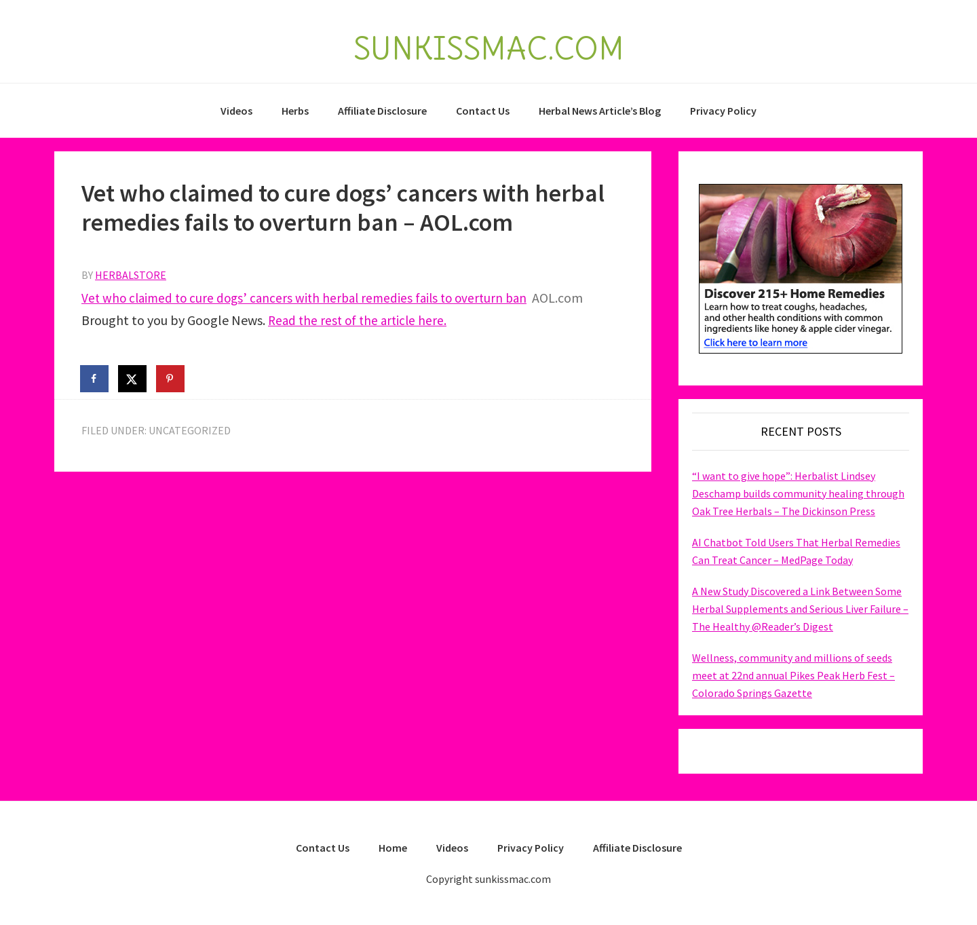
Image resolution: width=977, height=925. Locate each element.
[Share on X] (133, 378)
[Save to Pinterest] (171, 378)
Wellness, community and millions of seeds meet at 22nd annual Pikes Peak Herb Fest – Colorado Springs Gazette (793, 675)
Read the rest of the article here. (360, 320)
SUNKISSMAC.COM (488, 46)
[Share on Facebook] (95, 378)
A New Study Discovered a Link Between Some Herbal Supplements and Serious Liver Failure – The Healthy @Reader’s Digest (800, 608)
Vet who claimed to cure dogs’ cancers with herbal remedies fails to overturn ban (311, 297)
